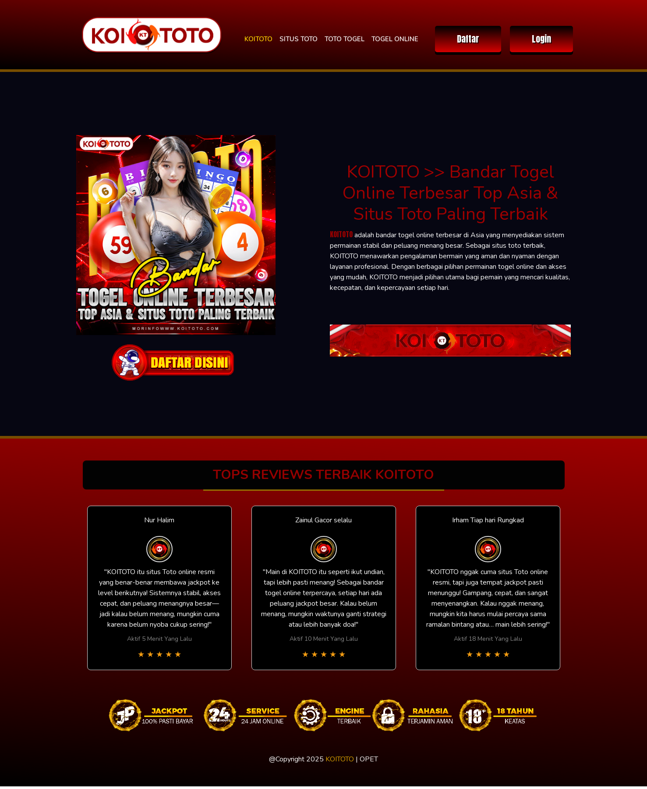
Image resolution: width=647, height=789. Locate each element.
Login (541, 39)
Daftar (468, 39)
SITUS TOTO (298, 39)
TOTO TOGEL (344, 39)
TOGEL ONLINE (394, 39)
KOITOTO (258, 39)
